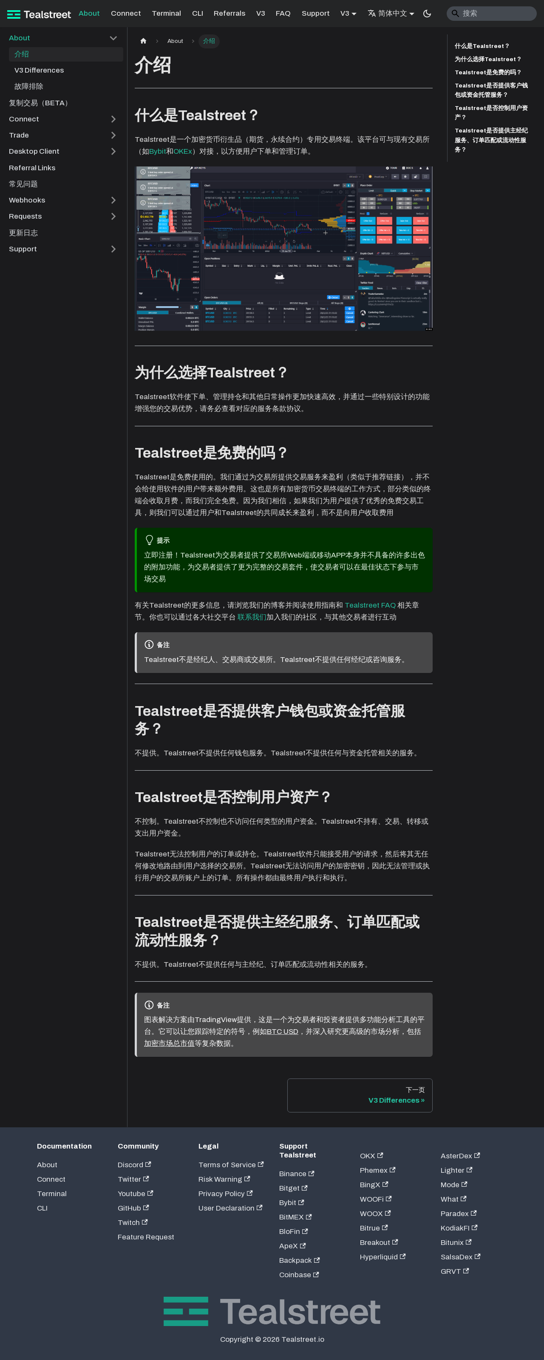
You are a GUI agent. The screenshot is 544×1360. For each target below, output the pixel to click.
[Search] (492, 13)
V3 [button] (344, 13)
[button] (64, 38)
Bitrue (374, 1228)
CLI (197, 13)
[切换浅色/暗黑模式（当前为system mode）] (427, 13)
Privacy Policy (225, 1194)
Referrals (229, 13)
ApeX (292, 1246)
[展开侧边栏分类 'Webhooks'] (113, 200)
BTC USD (282, 1032)
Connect (126, 13)
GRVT (455, 1271)
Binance (296, 1174)
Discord (134, 1165)
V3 (260, 13)
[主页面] (143, 41)
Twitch (133, 1223)
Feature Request (146, 1237)
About (89, 13)
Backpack (299, 1260)
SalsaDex (461, 1257)
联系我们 (252, 617)
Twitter (133, 1179)
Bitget (293, 1188)
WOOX (375, 1214)
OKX (371, 1156)
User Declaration (230, 1208)
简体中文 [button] (387, 13)
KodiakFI (459, 1228)
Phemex (378, 1170)
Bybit (157, 151)
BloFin (293, 1232)
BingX (374, 1185)
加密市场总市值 (169, 1043)
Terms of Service (231, 1165)
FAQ (283, 13)
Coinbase (299, 1275)
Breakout (379, 1243)
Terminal (166, 13)
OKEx (182, 151)
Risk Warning (224, 1179)
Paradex (459, 1214)
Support (316, 13)
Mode (454, 1185)
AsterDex (460, 1156)
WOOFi (376, 1199)
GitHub (133, 1208)
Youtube (135, 1194)
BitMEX (295, 1217)
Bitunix (456, 1243)
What (454, 1199)
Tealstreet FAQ (370, 605)
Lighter (457, 1170)
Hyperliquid (383, 1257)
